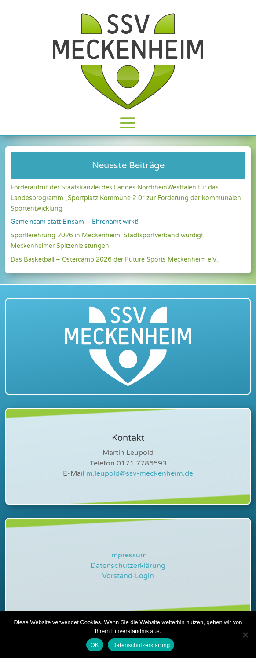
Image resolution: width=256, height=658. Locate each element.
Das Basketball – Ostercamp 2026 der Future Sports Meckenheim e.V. (114, 259)
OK (95, 645)
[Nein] (245, 634)
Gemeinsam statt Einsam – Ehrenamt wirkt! (75, 221)
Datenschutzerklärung (128, 565)
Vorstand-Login (128, 575)
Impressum (128, 555)
